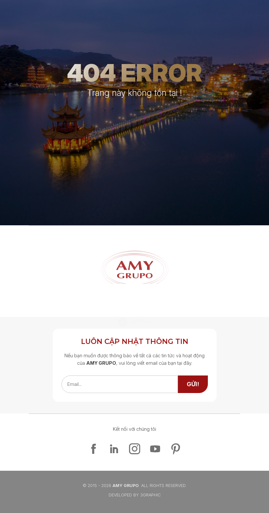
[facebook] (93, 448)
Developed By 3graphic (135, 495)
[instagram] (134, 448)
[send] (193, 384)
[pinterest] (175, 448)
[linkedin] (114, 448)
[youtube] (155, 448)
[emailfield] (119, 384)
